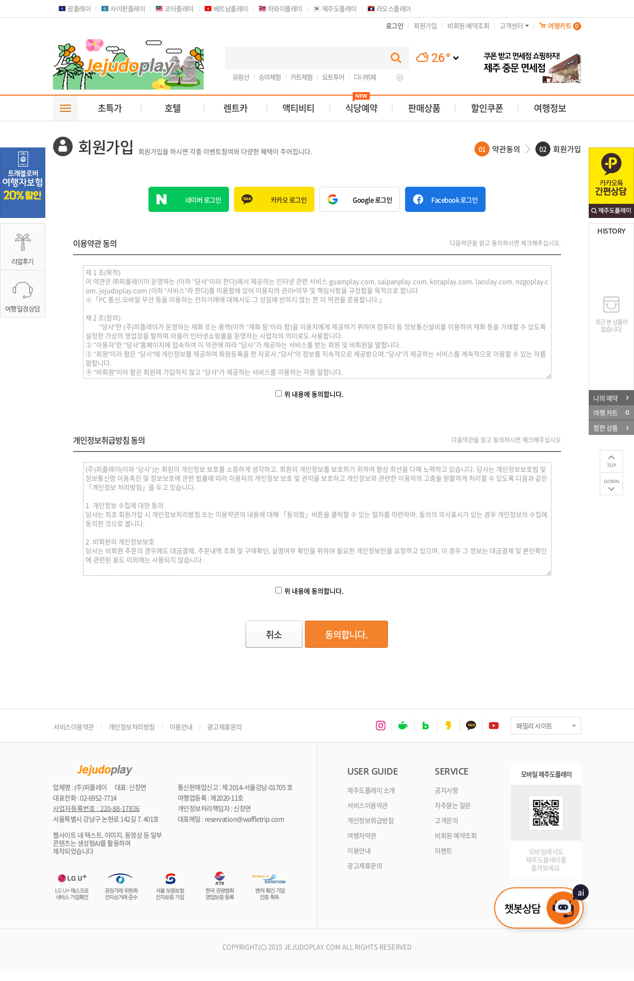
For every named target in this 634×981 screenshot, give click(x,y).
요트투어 (333, 77)
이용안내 (181, 726)
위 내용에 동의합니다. (309, 394)
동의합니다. (355, 634)
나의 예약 (610, 397)
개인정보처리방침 (132, 726)
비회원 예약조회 (456, 835)
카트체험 (301, 77)
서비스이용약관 (73, 726)
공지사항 (446, 790)
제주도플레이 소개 (371, 790)
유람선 (240, 77)
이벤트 (443, 850)
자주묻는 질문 (453, 805)
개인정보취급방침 (370, 820)
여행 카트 (610, 412)
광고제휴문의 (224, 726)
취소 (280, 634)
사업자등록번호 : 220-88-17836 (96, 808)
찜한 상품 (610, 427)
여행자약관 (361, 835)
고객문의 (446, 820)
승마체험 (270, 77)
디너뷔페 (365, 77)
